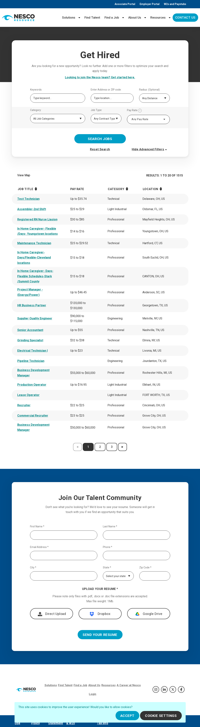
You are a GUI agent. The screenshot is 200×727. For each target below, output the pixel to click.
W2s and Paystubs (175, 4)
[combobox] (148, 119)
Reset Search (100, 149)
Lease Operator (28, 395)
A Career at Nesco (129, 685)
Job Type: (96, 110)
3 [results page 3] (112, 447)
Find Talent (92, 17)
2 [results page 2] (100, 447)
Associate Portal (125, 4)
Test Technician (28, 199)
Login (92, 694)
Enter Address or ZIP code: (106, 89)
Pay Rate (134, 110)
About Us (134, 17)
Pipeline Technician (30, 361)
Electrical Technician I (32, 350)
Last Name (110, 526)
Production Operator (31, 384)
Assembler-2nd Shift (31, 209)
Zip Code (145, 567)
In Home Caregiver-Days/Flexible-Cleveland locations (34, 258)
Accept (127, 716)
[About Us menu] (145, 17)
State (107, 567)
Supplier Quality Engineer (34, 318)
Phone (107, 547)
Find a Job (112, 17)
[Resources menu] (170, 17)
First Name (37, 526)
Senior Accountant (30, 330)
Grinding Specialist (30, 340)
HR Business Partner (31, 305)
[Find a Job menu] (123, 17)
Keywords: (36, 89)
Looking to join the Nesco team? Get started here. (100, 77)
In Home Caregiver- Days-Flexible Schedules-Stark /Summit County (35, 276)
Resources (158, 17)
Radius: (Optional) (149, 89)
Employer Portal (150, 4)
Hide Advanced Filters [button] (150, 149)
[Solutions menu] (79, 17)
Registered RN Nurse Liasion (37, 219)
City (33, 567)
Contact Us (185, 17)
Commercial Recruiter (32, 415)
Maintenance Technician (34, 243)
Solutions (68, 17)
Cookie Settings (161, 716)
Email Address (39, 547)
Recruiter (24, 405)
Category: (35, 110)
